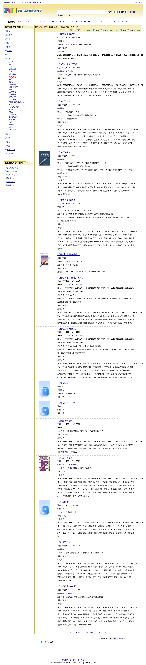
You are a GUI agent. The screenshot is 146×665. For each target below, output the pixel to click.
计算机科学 (13, 87)
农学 (8, 134)
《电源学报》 (64, 152)
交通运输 (12, 114)
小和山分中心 (12, 171)
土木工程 (12, 92)
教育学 (9, 43)
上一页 (72, 632)
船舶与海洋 (13, 117)
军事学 (9, 138)
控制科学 (12, 84)
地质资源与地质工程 (16, 102)
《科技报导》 (64, 383)
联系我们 (65, 660)
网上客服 (73, 660)
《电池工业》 (64, 101)
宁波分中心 (11, 185)
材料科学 (12, 69)
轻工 (11, 112)
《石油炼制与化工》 (67, 328)
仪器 (11, 67)
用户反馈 (81, 660)
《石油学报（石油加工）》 (70, 277)
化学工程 (12, 99)
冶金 (11, 72)
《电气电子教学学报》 (68, 64)
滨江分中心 (11, 178)
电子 (11, 79)
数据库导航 (37, 2)
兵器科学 (12, 122)
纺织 (11, 109)
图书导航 (28, 2)
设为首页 (138, 2)
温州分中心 (11, 182)
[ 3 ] (83, 632)
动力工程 (12, 74)
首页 (5, 2)
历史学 (9, 51)
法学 (8, 39)
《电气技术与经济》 (67, 34)
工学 (8, 59)
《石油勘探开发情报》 (68, 254)
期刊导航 (20, 2)
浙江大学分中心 (12, 168)
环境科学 (12, 127)
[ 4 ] (86, 632)
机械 (11, 64)
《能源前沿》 (64, 502)
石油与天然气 (14, 107)
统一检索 (11, 2)
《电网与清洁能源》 (67, 200)
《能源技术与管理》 (67, 586)
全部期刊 (131, 12)
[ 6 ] (92, 632)
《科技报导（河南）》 (68, 403)
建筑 (11, 89)
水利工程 (12, 94)
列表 (78, 30)
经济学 (9, 35)
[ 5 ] (89, 632)
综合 (8, 146)
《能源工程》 (64, 542)
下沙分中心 (11, 175)
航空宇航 (12, 119)
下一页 (103, 632)
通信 (11, 82)
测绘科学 (12, 97)
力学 (11, 62)
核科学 (11, 124)
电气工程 (12, 77)
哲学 (8, 31)
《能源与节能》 (65, 458)
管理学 (9, 142)
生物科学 (10, 154)
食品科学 (12, 129)
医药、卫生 (11, 150)
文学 (8, 47)
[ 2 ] (79, 632)
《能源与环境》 (65, 420)
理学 (8, 55)
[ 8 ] (99, 632)
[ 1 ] (76, 632)
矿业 (11, 104)
